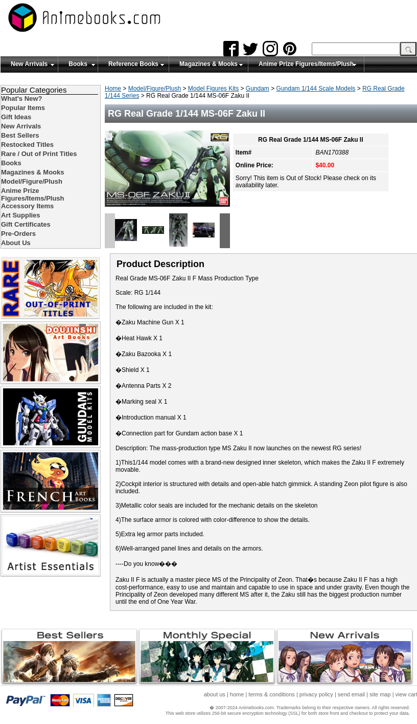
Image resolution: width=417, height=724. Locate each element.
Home (113, 88)
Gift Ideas (16, 117)
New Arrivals (29, 64)
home (237, 694)
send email (351, 694)
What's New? (21, 98)
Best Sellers (20, 135)
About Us (16, 243)
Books (77, 64)
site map (380, 694)
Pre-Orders (18, 233)
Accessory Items (27, 206)
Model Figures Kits (213, 88)
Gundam (257, 88)
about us (214, 694)
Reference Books (133, 64)
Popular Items (23, 108)
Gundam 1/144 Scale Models (316, 88)
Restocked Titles (27, 144)
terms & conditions (271, 694)
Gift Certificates (26, 224)
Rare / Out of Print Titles (39, 154)
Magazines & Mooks (208, 64)
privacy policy (316, 694)
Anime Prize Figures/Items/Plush (306, 64)
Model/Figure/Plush (154, 88)
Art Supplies (20, 215)
